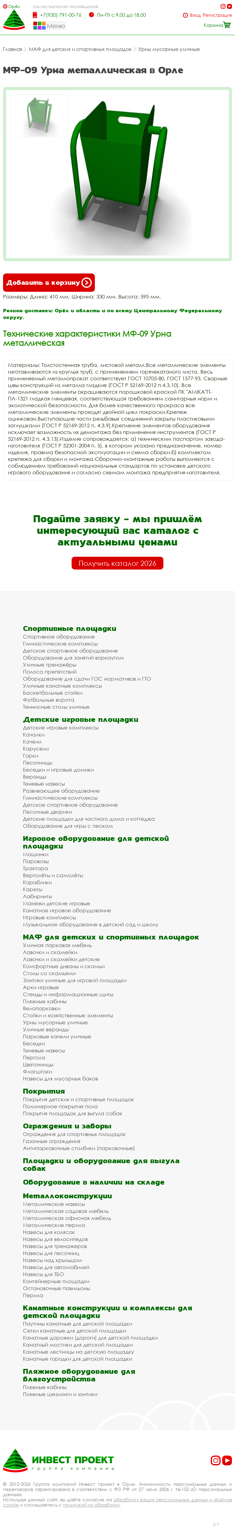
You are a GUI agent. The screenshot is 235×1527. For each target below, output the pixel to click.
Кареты (32, 889)
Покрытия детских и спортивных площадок (78, 1099)
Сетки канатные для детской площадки (74, 1330)
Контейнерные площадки (56, 1281)
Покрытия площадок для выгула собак (72, 1113)
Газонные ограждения (51, 1141)
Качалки (33, 734)
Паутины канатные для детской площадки (77, 1323)
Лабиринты (37, 896)
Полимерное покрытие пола (60, 1106)
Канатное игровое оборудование (67, 910)
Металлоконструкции (67, 1196)
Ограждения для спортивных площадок (74, 1134)
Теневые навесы (44, 783)
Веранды (34, 776)
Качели (32, 741)
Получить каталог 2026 (117, 563)
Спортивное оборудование (59, 636)
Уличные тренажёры (49, 664)
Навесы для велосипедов (55, 1239)
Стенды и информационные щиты (68, 994)
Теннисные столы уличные (56, 706)
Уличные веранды (46, 1029)
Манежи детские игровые (56, 903)
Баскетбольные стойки (52, 692)
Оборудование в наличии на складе (94, 1182)
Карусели (36, 748)
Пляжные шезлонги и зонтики (60, 1394)
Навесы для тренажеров (55, 1246)
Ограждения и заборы (67, 1126)
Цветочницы (38, 1064)
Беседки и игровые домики (58, 769)
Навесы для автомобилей (56, 1267)
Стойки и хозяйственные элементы (68, 1015)
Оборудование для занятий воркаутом (73, 657)
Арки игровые (41, 987)
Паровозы (36, 861)
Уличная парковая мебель (57, 945)
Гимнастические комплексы (60, 643)
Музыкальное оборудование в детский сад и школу (90, 924)
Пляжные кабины (44, 1001)
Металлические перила (54, 1225)
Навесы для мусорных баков (60, 1078)
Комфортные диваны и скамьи (64, 966)
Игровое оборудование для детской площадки (96, 842)
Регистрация (217, 15)
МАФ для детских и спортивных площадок (80, 49)
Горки (30, 755)
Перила (33, 1295)
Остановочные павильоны (56, 1288)
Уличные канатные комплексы (62, 685)
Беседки (34, 1043)
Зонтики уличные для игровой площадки (74, 980)
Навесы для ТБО (43, 1274)
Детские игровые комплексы (61, 727)
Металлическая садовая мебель (66, 1211)
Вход (195, 15)
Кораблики (37, 882)
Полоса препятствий (49, 671)
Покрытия (44, 1091)
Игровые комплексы (49, 917)
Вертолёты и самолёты (53, 875)
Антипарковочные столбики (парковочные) (79, 1148)
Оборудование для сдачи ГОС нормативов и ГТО (87, 678)
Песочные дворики (47, 811)
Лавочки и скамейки (50, 952)
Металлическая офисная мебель (67, 1218)
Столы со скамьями (49, 973)
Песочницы (37, 762)
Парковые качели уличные (57, 1036)
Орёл (14, 6)
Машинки (35, 854)
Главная (12, 49)
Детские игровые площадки (80, 719)
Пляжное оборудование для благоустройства (79, 1375)
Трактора (35, 868)
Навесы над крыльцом (52, 1260)
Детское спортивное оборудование (70, 650)
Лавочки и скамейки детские (61, 959)
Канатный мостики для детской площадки (78, 1344)
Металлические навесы (54, 1204)
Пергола (34, 1057)
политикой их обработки (91, 1504)
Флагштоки (37, 1071)
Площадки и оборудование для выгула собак (101, 1164)
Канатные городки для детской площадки (77, 1358)
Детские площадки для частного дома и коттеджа (89, 818)
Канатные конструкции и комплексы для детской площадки (107, 1311)
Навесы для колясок (49, 1232)
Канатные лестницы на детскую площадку (78, 1351)
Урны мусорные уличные (169, 49)
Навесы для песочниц (51, 1253)
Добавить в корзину (49, 282)
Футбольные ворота (48, 699)
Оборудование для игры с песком (68, 825)
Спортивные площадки (69, 628)
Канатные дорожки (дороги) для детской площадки (90, 1337)
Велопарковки (41, 1008)
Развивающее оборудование (61, 790)
